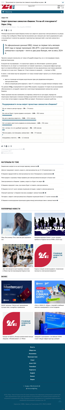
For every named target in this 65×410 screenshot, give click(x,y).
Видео (32, 379)
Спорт (32, 360)
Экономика (32, 353)
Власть (32, 347)
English (32, 373)
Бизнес (32, 376)
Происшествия (32, 357)
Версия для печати (7, 153)
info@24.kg (34, 388)
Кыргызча (32, 370)
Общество (4, 18)
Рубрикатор (7, 12)
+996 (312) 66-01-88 (35, 386)
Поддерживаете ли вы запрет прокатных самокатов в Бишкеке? (29, 104)
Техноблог (32, 366)
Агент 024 (32, 363)
